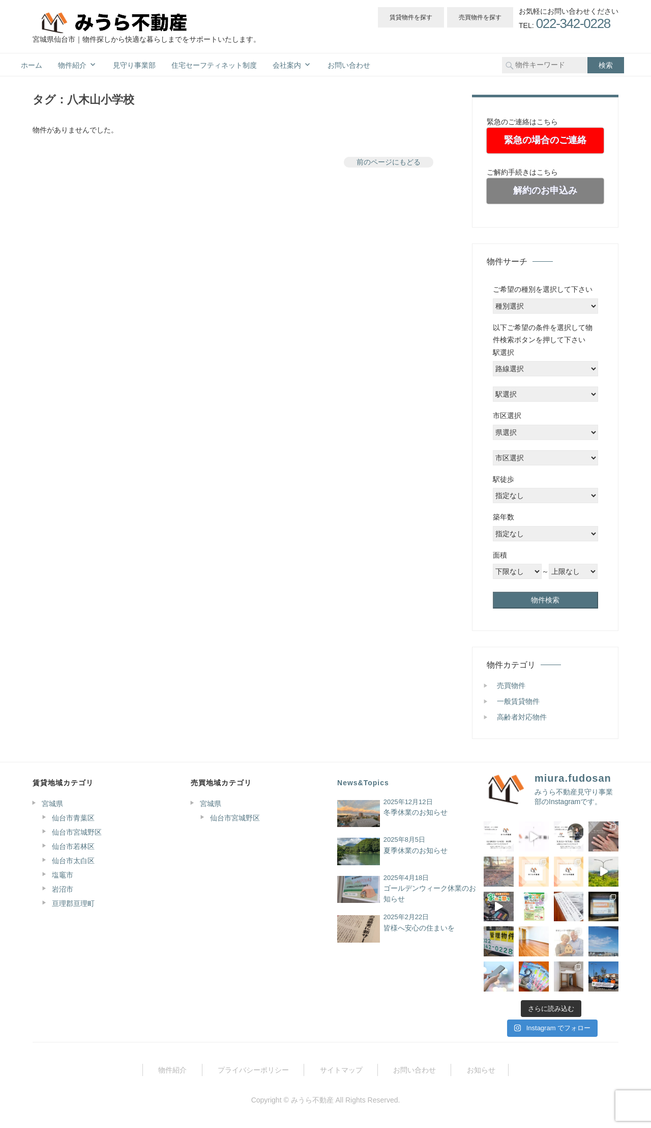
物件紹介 (72, 65)
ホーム (31, 65)
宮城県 (52, 804)
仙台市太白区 (73, 861)
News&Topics (363, 783)
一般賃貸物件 (518, 701)
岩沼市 (62, 889)
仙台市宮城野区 (77, 832)
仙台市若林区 (73, 846)
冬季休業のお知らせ (415, 812)
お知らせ (481, 1070)
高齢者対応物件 (522, 717)
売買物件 (511, 685)
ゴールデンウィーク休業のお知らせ (429, 893)
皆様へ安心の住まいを (419, 928)
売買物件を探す (480, 17)
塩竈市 (62, 875)
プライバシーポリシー (253, 1070)
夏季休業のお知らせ (415, 851)
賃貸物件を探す (411, 17)
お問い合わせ (349, 65)
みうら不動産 (312, 1100)
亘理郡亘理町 (73, 903)
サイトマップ (341, 1070)
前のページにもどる (389, 162)
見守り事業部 (134, 65)
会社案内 (287, 65)
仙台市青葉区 (73, 818)
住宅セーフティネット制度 (214, 65)
